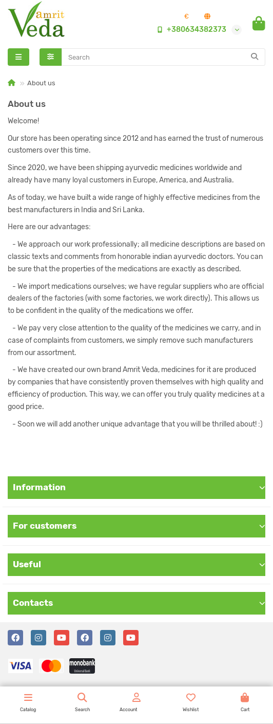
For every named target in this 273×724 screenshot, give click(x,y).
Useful (139, 564)
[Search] (164, 57)
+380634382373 (189, 30)
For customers (139, 526)
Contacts (139, 603)
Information (139, 487)
